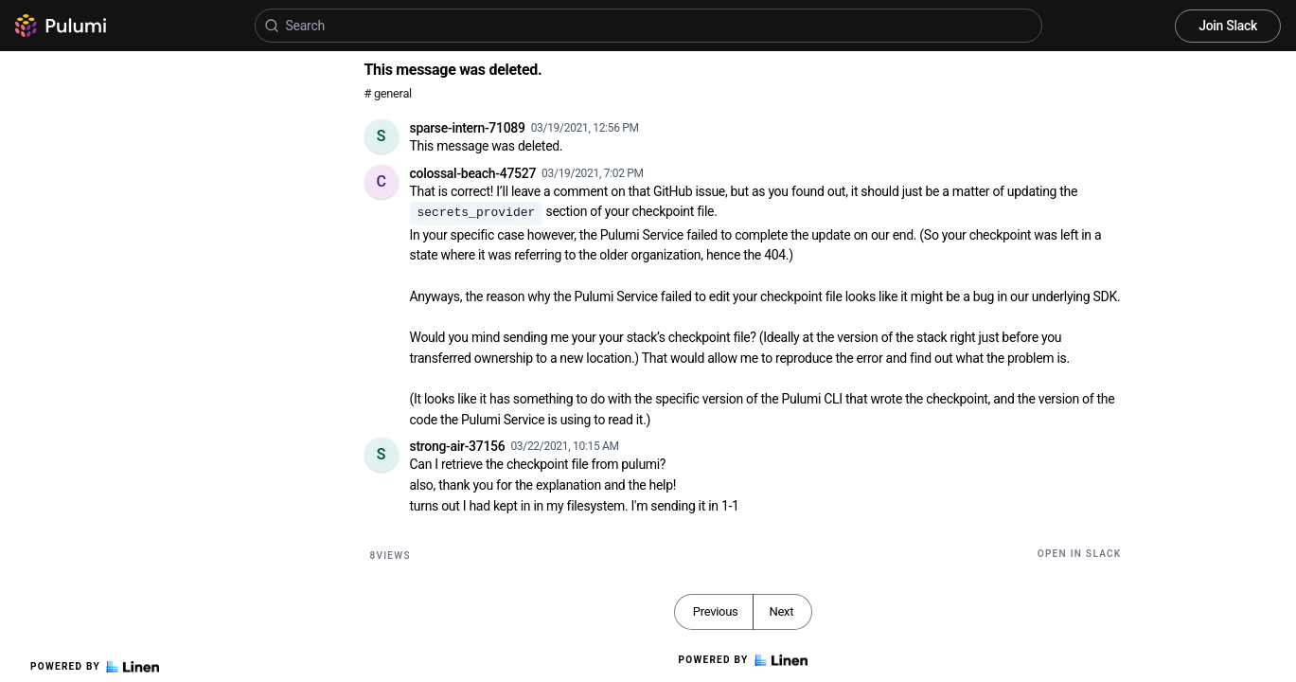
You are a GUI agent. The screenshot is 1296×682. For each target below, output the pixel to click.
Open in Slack (1080, 553)
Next (781, 611)
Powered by (94, 667)
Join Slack (1227, 25)
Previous (715, 611)
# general (388, 93)
